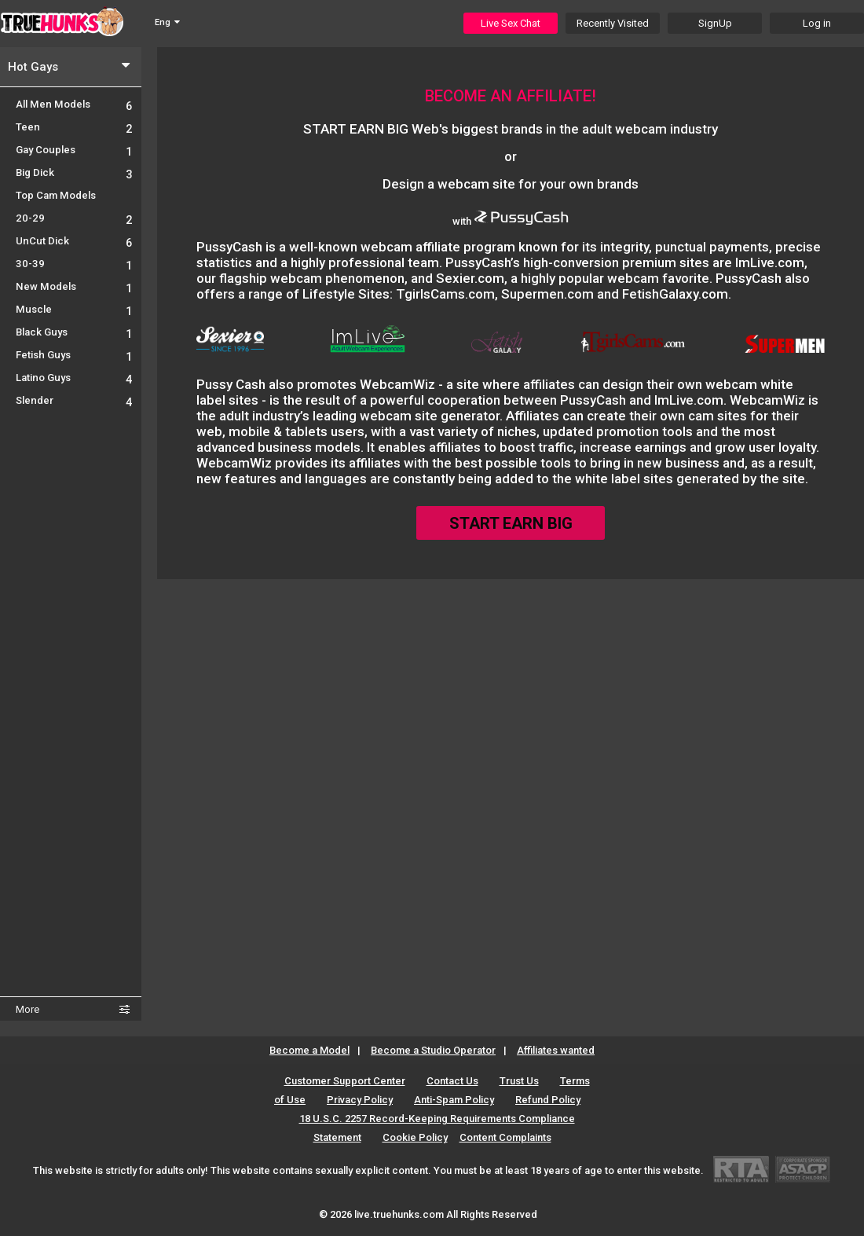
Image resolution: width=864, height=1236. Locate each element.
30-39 (74, 264)
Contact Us (452, 1081)
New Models (74, 286)
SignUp (715, 23)
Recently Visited (613, 23)
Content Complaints (505, 1137)
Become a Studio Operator (433, 1050)
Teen (74, 127)
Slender (74, 400)
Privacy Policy (360, 1100)
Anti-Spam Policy (454, 1100)
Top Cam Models (56, 195)
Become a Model (309, 1050)
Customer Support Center (344, 1081)
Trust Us (519, 1081)
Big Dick (74, 172)
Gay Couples (74, 150)
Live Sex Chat (510, 23)
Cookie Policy (415, 1137)
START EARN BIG (511, 523)
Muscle (74, 309)
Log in (817, 23)
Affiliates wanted (556, 1050)
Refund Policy (547, 1100)
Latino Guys (74, 377)
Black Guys (74, 332)
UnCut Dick (74, 241)
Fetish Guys (74, 355)
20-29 (74, 218)
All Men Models (74, 104)
